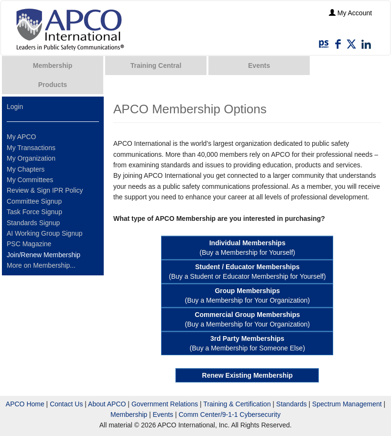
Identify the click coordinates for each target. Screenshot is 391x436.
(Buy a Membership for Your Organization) (247, 295)
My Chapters (25, 169)
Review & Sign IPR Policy (45, 190)
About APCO (107, 404)
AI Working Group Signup (45, 233)
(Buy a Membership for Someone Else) (247, 343)
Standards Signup (33, 223)
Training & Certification (237, 404)
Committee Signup (34, 201)
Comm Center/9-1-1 (208, 414)
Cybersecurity (260, 414)
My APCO (21, 137)
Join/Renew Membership (43, 255)
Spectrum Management (347, 404)
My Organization (31, 158)
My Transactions (31, 148)
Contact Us (66, 404)
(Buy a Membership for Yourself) (247, 247)
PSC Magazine (29, 244)
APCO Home (25, 404)
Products (52, 84)
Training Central (156, 65)
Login (15, 106)
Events (259, 65)
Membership (52, 65)
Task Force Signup (34, 212)
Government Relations (164, 404)
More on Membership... (41, 265)
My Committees (30, 180)
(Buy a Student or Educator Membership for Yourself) (247, 271)
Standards (291, 404)
